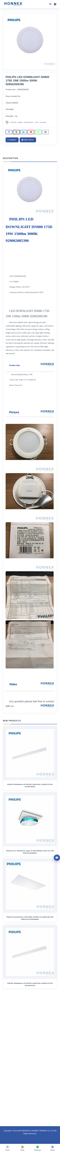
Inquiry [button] (12, 140)
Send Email (28, 140)
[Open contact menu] (57, 857)
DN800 (20, 122)
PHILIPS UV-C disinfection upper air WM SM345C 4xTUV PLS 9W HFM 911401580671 (30, 852)
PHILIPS (13, 122)
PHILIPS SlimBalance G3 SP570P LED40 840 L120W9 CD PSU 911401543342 (30, 785)
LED (36, 122)
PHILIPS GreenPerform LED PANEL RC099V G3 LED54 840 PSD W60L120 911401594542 (30, 918)
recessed (43, 122)
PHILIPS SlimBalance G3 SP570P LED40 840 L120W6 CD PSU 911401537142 (30, 984)
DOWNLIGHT (29, 122)
